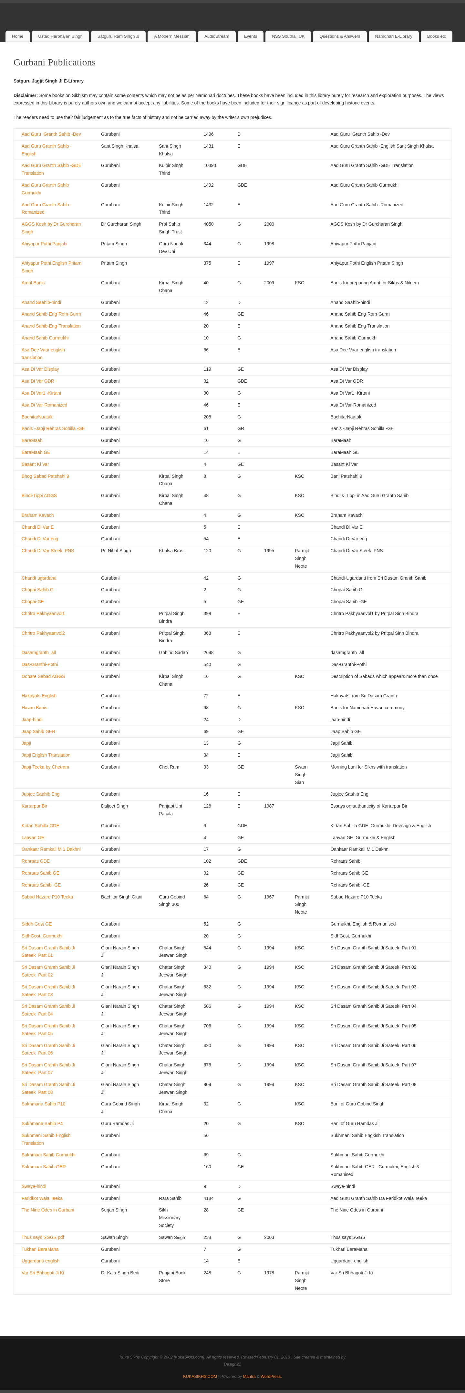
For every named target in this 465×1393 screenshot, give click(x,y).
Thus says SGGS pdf (43, 1237)
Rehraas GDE (36, 861)
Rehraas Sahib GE (40, 873)
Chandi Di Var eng (40, 538)
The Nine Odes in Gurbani (48, 1209)
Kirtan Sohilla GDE (40, 825)
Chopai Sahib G (38, 589)
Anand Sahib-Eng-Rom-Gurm (51, 314)
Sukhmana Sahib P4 (42, 1123)
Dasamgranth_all (39, 652)
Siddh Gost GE (37, 924)
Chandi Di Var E (38, 527)
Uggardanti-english (41, 1260)
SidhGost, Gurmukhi (42, 935)
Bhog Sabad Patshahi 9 (45, 476)
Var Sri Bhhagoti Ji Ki (43, 1272)
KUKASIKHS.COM (200, 1376)
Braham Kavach (38, 515)
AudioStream (216, 36)
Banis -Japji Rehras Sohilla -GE (53, 428)
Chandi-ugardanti (39, 578)
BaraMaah (32, 440)
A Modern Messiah (172, 36)
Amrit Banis (33, 282)
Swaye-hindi (34, 1186)
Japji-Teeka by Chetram (45, 767)
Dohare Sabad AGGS (43, 676)
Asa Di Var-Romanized (44, 404)
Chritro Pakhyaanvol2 (43, 633)
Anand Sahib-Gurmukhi (45, 337)
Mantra (249, 1376)
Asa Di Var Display (40, 369)
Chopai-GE (33, 601)
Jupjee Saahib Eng (41, 794)
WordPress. (271, 1376)
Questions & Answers (339, 36)
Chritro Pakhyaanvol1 (43, 613)
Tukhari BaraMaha (40, 1249)
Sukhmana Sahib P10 (43, 1103)
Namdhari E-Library (393, 36)
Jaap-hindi (32, 719)
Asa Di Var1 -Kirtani (41, 393)
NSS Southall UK (288, 36)
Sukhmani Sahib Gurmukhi (49, 1154)
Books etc (436, 36)
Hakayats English (39, 695)
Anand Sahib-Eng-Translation (51, 326)
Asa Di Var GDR (38, 381)
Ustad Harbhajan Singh (60, 36)
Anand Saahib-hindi (41, 302)
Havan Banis (34, 707)
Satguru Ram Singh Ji (118, 36)
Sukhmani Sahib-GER (44, 1166)
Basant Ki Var (35, 464)
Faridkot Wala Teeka (42, 1198)
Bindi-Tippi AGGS (39, 495)
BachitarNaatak (37, 416)
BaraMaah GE (36, 452)
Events (250, 36)
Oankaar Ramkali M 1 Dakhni (51, 849)
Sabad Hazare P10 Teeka (47, 896)
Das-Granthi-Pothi (40, 664)
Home (17, 36)
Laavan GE (33, 837)
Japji (26, 743)
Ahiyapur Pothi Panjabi (44, 243)
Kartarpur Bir (34, 806)
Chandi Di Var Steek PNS (48, 550)
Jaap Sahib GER (38, 731)
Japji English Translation (46, 755)
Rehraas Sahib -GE (41, 885)
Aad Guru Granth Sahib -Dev (51, 134)
